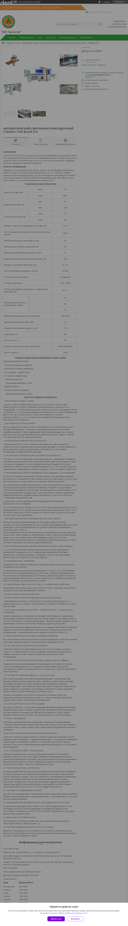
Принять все (56, 919)
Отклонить (75, 919)
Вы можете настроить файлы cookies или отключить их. (63, 913)
